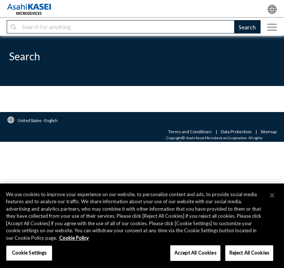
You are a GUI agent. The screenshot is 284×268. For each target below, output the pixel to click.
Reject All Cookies (249, 253)
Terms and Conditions (190, 131)
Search (247, 27)
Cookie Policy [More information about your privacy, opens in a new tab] (74, 238)
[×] (272, 195)
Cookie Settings (29, 253)
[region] (142, 226)
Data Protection (236, 131)
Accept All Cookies (195, 253)
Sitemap (269, 131)
